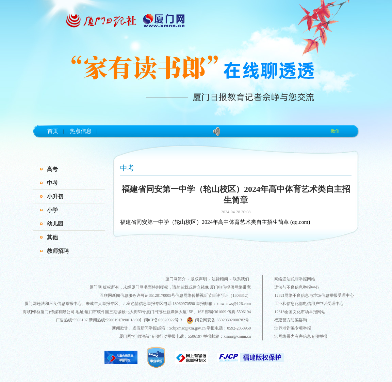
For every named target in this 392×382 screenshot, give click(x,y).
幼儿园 (55, 224)
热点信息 (81, 131)
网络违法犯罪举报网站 (294, 279)
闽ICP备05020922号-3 (163, 320)
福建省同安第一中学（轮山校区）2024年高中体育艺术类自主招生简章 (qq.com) (215, 222)
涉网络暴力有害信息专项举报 (300, 336)
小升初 (55, 196)
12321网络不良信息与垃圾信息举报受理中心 (314, 295)
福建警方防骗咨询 (290, 320)
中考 (52, 183)
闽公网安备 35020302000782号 (217, 320)
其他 (52, 237)
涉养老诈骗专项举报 (292, 328)
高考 (52, 169)
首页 (52, 131)
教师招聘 (58, 251)
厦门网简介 (175, 279)
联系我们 (241, 279)
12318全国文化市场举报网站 (299, 311)
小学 (52, 210)
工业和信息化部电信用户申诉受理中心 (309, 303)
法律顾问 (220, 279)
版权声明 (199, 279)
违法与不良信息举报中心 (296, 287)
